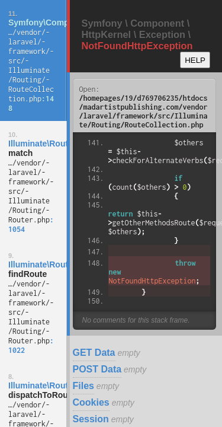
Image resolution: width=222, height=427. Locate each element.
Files (83, 386)
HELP (195, 60)
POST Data (97, 369)
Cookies (91, 402)
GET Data (94, 353)
